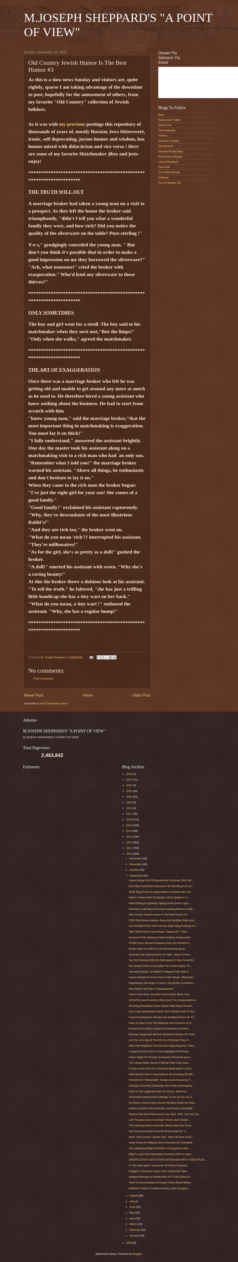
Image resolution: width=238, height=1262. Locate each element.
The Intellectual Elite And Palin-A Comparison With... (159, 1148)
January (134, 1235)
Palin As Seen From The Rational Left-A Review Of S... (161, 1023)
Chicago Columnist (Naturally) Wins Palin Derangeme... (161, 1085)
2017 (129, 813)
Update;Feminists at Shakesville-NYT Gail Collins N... (160, 1176)
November (135, 864)
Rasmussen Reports (170, 156)
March (133, 1224)
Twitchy (162, 135)
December (135, 858)
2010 (129, 853)
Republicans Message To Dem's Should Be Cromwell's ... (162, 983)
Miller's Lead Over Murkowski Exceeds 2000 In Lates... (161, 1154)
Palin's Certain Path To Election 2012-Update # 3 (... (159, 897)
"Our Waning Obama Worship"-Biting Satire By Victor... (161, 1125)
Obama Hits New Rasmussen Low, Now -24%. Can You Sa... (165, 1114)
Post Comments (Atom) (54, 703)
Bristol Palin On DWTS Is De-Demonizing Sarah (157, 948)
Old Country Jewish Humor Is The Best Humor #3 (158, 914)
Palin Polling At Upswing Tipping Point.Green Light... (159, 903)
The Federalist (166, 130)
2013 (129, 836)
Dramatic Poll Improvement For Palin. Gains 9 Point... (160, 954)
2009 (129, 1242)
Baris (161, 114)
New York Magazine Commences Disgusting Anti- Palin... (162, 1045)
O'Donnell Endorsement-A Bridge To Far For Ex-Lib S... (161, 1097)
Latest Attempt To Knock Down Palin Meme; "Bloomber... (162, 977)
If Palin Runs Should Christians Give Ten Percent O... (160, 943)
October (134, 869)
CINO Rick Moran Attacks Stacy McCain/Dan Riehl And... (162, 920)
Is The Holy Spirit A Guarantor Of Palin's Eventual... (159, 1165)
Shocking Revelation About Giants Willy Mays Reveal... (161, 1005)
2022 (129, 785)
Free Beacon (166, 146)
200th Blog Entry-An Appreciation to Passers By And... (161, 891)
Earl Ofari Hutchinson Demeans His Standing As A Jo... (161, 886)
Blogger (137, 1253)
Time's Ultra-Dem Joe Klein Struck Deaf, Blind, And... (160, 994)
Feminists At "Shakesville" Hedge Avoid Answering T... (160, 1079)
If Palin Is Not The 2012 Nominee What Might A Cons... (161, 1068)
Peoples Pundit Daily (170, 151)
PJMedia (163, 177)
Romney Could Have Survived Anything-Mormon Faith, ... (162, 909)
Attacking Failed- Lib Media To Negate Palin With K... (160, 971)
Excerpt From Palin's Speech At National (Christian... (160, 1028)
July (132, 1201)
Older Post (141, 695)
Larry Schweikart (168, 161)
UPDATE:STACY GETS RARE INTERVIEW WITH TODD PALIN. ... (168, 1159)
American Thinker (168, 140)
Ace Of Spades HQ (169, 182)
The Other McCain (169, 172)
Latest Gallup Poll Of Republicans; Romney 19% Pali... (161, 880)
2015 (129, 825)
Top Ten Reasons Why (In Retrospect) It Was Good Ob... (162, 960)
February (135, 1229)
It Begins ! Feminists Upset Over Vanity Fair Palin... (159, 1171)
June (132, 1206)
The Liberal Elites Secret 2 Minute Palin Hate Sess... (159, 1062)
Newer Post (33, 695)
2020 (129, 796)
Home (88, 695)
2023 (129, 779)
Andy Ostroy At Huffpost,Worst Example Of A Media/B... (161, 1142)
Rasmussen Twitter (169, 119)
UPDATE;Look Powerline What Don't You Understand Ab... (163, 1000)
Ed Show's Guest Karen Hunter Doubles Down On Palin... (163, 1102)
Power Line (164, 125)
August (133, 1195)
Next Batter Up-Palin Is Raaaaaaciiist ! (151, 988)
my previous (72, 124)
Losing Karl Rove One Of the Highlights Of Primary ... (160, 1051)
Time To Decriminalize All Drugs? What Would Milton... (161, 1182)
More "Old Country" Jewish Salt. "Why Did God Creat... (161, 1137)
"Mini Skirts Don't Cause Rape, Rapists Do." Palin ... (159, 931)
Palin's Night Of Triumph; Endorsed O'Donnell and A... (160, 1057)
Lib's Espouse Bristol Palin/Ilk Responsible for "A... (158, 1131)
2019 (129, 802)
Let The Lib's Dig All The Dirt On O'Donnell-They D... (159, 1040)
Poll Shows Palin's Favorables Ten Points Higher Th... (160, 965)
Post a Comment (43, 678)
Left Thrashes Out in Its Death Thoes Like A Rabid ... (160, 1119)
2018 (129, 808)
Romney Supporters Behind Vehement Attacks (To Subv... (163, 1034)
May (132, 1212)
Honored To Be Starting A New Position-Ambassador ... (161, 937)
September (136, 875)
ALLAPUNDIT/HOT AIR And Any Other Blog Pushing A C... (163, 925)
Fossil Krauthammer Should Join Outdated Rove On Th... (162, 1017)
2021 (129, 791)
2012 (129, 842)
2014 (129, 830)
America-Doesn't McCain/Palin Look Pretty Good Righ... (162, 1108)
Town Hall (164, 167)
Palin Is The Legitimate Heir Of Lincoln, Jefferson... (159, 1091)
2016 (129, 819)
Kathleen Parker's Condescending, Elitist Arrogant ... (159, 1188)
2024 (129, 774)
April (132, 1218)
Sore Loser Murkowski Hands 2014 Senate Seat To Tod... (162, 1011)
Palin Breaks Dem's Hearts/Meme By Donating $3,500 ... (162, 1074)
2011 (129, 848)
